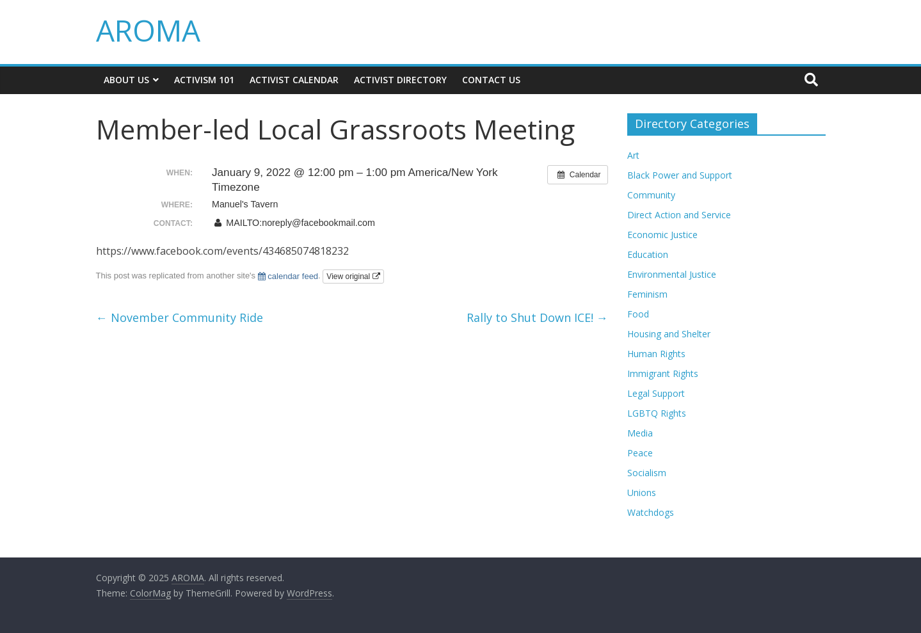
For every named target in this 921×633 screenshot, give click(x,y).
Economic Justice (662, 234)
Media (640, 433)
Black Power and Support (679, 175)
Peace (640, 453)
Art (633, 155)
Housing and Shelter (668, 334)
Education (647, 254)
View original (353, 276)
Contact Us (491, 80)
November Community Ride (179, 317)
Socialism (646, 473)
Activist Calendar (294, 80)
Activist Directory (400, 80)
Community (651, 195)
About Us (126, 80)
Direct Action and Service (679, 215)
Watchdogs (650, 512)
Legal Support (656, 393)
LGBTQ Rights (656, 413)
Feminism (647, 294)
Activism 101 (204, 80)
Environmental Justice (671, 274)
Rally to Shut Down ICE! (537, 317)
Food (638, 314)
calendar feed (288, 276)
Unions (641, 492)
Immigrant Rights (662, 373)
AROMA (148, 30)
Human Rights (656, 354)
